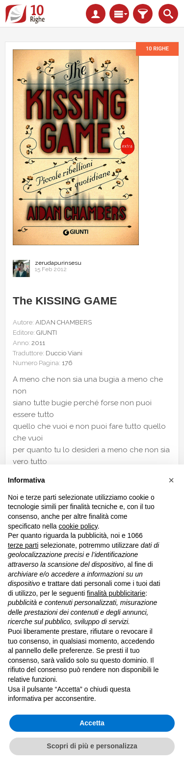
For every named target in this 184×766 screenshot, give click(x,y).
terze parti (23, 545)
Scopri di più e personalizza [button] (92, 746)
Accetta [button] (92, 723)
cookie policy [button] (78, 526)
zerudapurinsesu (58, 262)
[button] (171, 480)
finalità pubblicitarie (116, 593)
